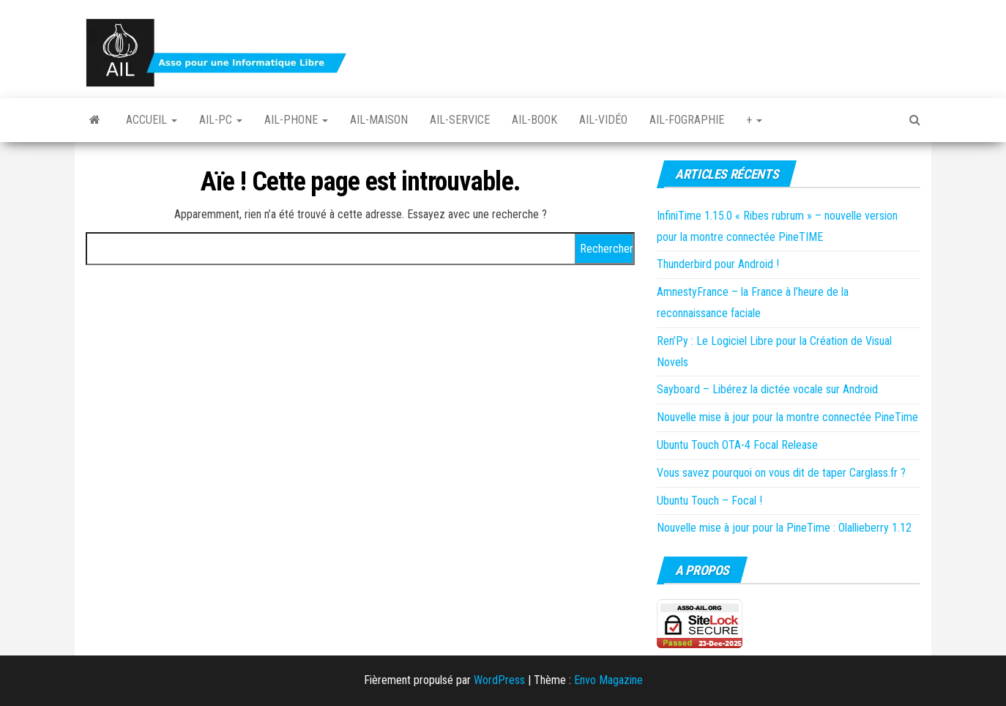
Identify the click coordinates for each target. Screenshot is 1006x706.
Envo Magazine (608, 680)
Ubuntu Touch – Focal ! (709, 501)
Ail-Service (460, 120)
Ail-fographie (686, 120)
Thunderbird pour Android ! (718, 264)
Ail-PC (220, 120)
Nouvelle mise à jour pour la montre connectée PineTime (787, 417)
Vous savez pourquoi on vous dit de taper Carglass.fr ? (781, 473)
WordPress (499, 680)
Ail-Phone (296, 120)
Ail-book (534, 120)
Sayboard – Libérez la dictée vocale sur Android (767, 389)
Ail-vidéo (603, 120)
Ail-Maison (379, 120)
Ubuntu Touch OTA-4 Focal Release (737, 445)
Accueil (151, 120)
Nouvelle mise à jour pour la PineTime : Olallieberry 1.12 (784, 528)
